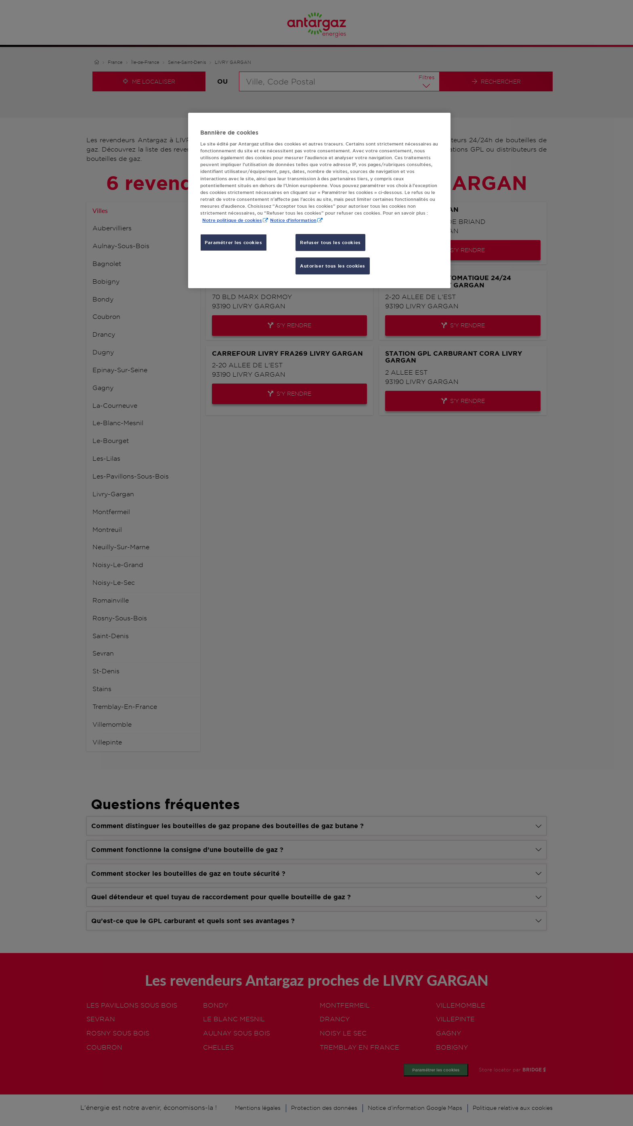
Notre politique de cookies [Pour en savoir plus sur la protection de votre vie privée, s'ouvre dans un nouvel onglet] (232, 220)
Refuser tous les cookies (330, 242)
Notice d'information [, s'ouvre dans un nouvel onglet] (293, 220)
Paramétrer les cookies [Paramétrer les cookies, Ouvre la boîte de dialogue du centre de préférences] (233, 242)
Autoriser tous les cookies (332, 265)
